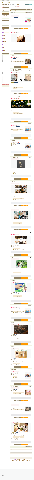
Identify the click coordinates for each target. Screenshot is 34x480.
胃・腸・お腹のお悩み (6, 47)
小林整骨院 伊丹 (13, 140)
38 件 (18, 142)
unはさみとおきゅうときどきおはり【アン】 (16, 420)
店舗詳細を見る (17, 28)
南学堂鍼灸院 (12, 322)
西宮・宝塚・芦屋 (11, 10)
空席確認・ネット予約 (24, 28)
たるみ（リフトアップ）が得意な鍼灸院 (14, 460)
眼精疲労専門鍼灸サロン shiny (14, 157)
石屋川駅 (19, 245)
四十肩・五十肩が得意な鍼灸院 (27, 460)
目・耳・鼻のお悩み (6, 44)
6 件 (18, 422)
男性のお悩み (6, 50)
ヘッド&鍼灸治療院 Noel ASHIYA (15, 386)
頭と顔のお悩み (6, 29)
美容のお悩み (6, 35)
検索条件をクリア (27, 9)
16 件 (18, 348)
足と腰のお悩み (6, 32)
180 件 (18, 98)
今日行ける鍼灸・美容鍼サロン (5, 15)
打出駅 (16, 390)
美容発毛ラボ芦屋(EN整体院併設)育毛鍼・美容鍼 (16, 96)
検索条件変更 (31, 9)
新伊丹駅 (16, 144)
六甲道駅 (16, 433)
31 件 (18, 371)
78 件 (18, 234)
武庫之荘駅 (14, 335)
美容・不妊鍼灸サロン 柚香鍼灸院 (15, 403)
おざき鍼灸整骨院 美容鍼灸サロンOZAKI (16, 14)
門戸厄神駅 (14, 293)
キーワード (8, 4)
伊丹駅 (13, 144)
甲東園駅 (18, 293)
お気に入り (30, 14)
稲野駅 (15, 144)
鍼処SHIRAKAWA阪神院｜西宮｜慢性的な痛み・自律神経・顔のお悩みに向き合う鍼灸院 (16, 70)
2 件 (18, 57)
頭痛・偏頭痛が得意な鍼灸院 (18, 459)
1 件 (18, 324)
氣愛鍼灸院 (12, 346)
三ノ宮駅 (14, 359)
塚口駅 (17, 335)
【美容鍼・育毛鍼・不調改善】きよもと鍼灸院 (16, 181)
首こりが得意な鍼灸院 (23, 459)
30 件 (18, 125)
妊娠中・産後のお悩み (6, 41)
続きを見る (21, 48)
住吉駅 (15, 245)
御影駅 (13, 245)
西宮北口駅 (16, 293)
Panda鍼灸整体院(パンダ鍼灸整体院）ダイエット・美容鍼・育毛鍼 (16, 232)
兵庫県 (6, 10)
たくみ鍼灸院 (12, 208)
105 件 (18, 307)
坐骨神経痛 (15, 10)
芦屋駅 (13, 390)
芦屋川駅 (15, 390)
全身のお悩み (6, 38)
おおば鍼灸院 (12, 55)
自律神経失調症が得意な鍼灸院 (21, 460)
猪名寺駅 (15, 373)
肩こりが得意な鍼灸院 (13, 459)
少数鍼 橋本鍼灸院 (13, 280)
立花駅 (15, 335)
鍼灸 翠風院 (12, 257)
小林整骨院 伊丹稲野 (13, 369)
